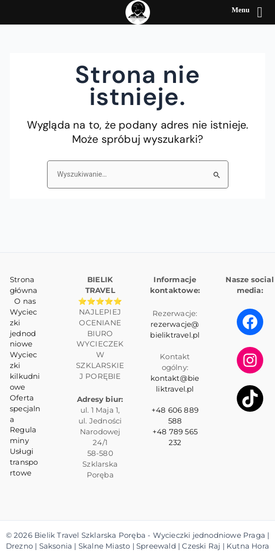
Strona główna (23, 285)
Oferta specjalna (25, 409)
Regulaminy (23, 435)
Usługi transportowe (24, 462)
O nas (25, 301)
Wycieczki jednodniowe (23, 328)
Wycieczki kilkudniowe (25, 371)
